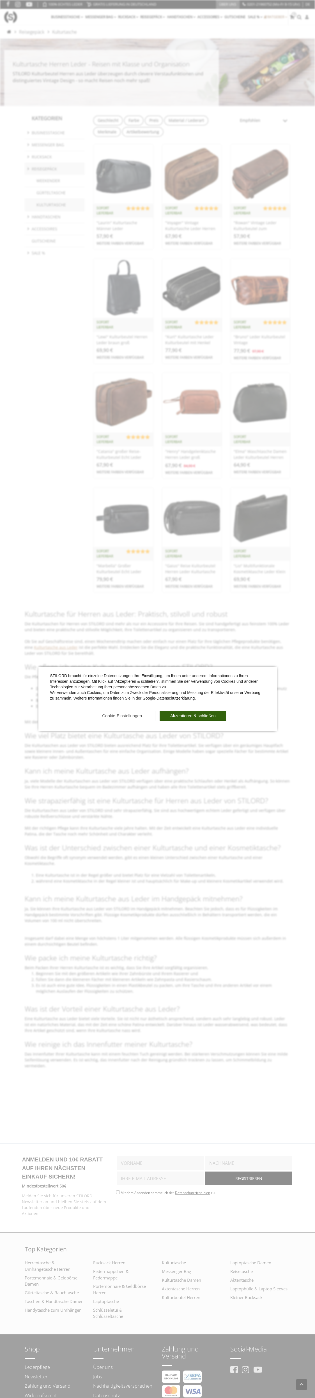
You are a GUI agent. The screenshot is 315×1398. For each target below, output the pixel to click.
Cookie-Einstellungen (122, 715)
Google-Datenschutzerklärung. (169, 698)
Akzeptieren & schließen (193, 715)
